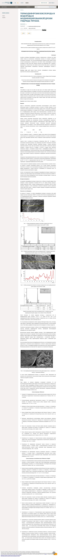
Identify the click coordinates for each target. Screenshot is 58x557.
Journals (22, 2)
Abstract (3, 15)
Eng (17, 2)
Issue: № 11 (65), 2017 (32, 28)
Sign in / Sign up (51, 2)
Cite (28, 33)
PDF (22, 33)
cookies (45, 554)
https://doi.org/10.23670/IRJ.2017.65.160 (34, 26)
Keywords (3, 17)
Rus (15, 2)
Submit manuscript (44, 2)
